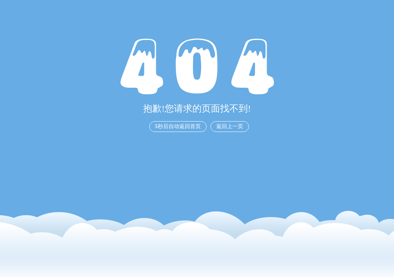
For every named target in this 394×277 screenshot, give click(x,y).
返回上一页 (229, 126)
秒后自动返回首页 (178, 126)
